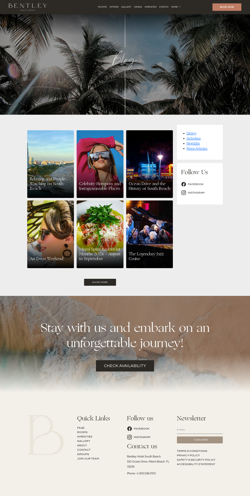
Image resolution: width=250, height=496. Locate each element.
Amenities (151, 7)
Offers (114, 7)
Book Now (227, 7)
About (82, 445)
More (174, 7)
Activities (194, 138)
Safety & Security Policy (196, 459)
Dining (138, 7)
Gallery (126, 7)
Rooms (102, 7)
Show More (100, 282)
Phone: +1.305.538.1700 (141, 473)
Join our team (88, 458)
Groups (83, 454)
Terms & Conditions (192, 451)
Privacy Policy (188, 455)
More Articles (197, 148)
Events (163, 7)
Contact (84, 449)
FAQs (81, 427)
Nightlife (193, 143)
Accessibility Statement (196, 464)
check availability (125, 366)
